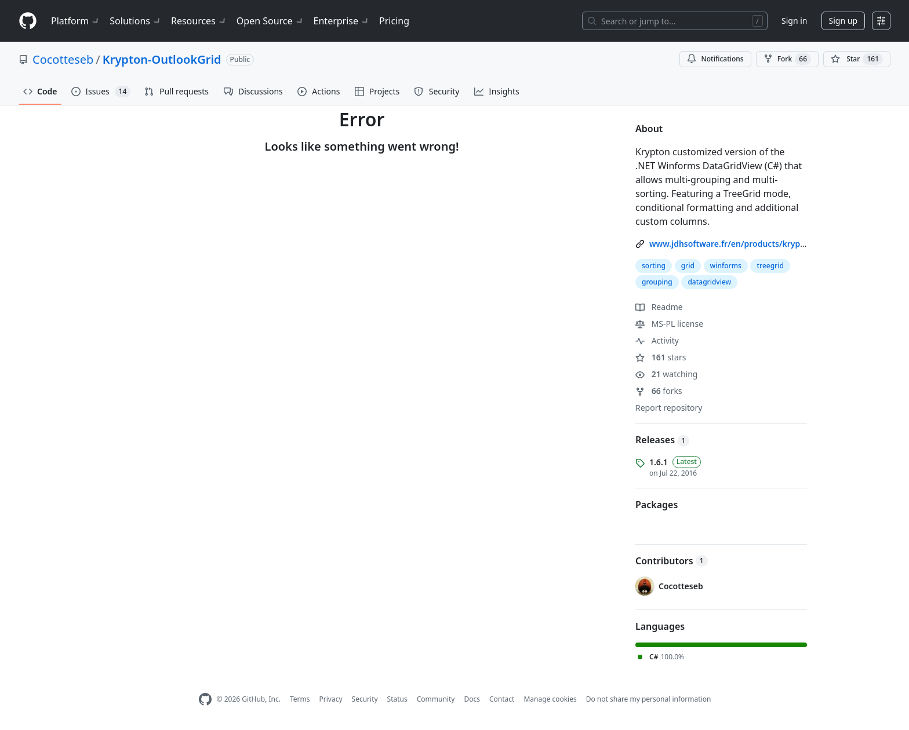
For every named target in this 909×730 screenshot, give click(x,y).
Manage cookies (549, 699)
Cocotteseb (62, 59)
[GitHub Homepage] (205, 699)
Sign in (794, 20)
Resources (199, 20)
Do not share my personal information (648, 699)
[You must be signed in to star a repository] (856, 59)
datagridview (709, 282)
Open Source (270, 20)
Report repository (668, 407)
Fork (787, 59)
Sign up (843, 20)
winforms (725, 266)
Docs (472, 699)
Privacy (331, 699)
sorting (654, 266)
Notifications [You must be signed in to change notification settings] (715, 59)
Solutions (136, 20)
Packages (656, 504)
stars (660, 357)
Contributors (671, 560)
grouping (657, 282)
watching (666, 373)
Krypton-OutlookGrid (162, 59)
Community (436, 699)
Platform (75, 20)
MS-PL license (669, 323)
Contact (501, 699)
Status (397, 699)
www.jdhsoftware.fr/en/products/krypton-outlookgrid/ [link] (757, 243)
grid (688, 266)
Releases (662, 439)
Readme (659, 306)
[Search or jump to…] (675, 21)
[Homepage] (28, 21)
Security (365, 699)
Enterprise (342, 20)
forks (658, 390)
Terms (300, 699)
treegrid (770, 266)
